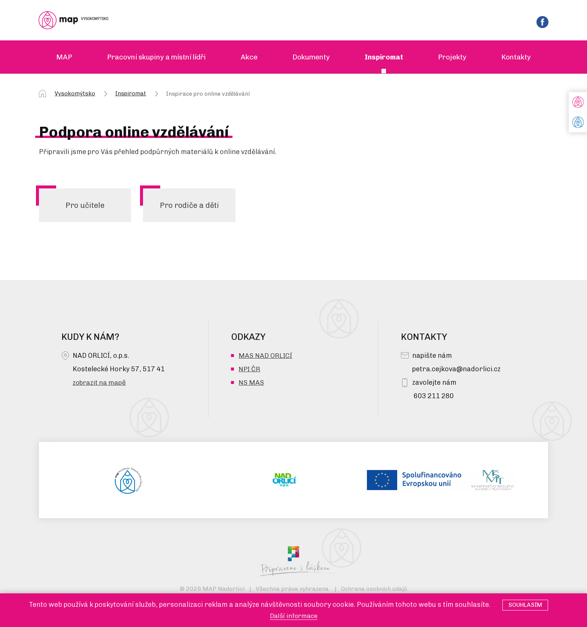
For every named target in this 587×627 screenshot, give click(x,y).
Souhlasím (525, 604)
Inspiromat (130, 94)
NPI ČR (249, 370)
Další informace (293, 616)
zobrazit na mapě (100, 384)
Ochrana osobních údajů (374, 590)
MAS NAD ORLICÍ (265, 357)
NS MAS (251, 384)
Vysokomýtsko (75, 94)
